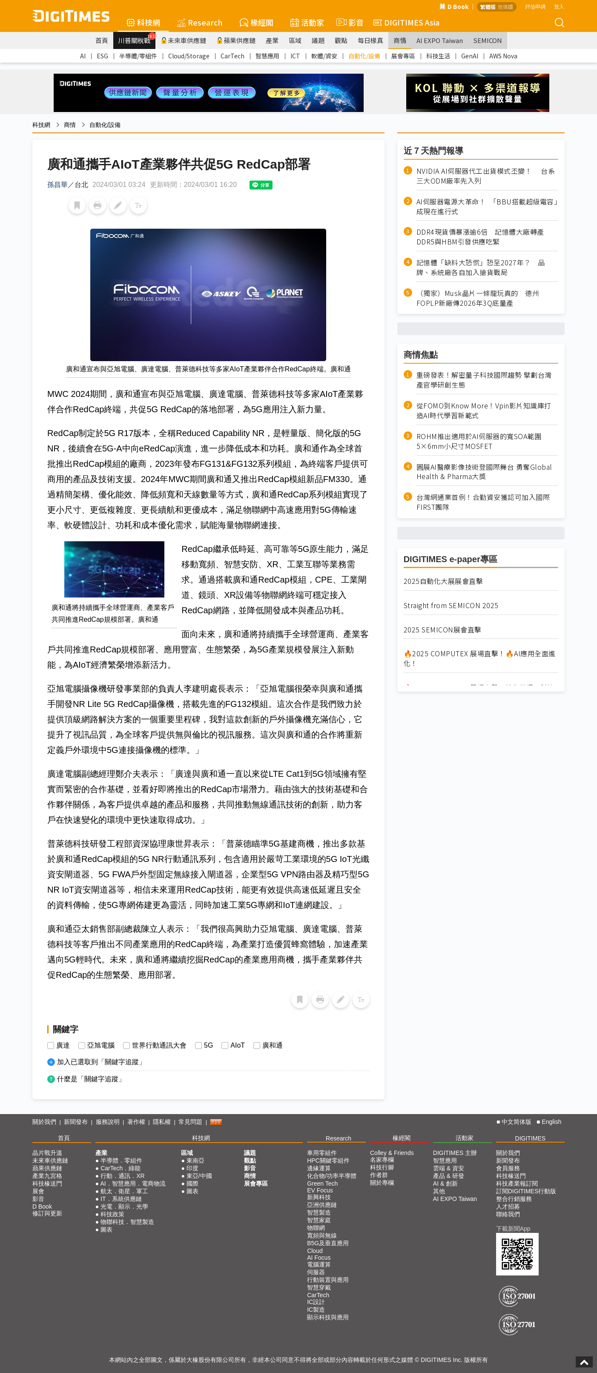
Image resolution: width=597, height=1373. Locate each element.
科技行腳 (382, 1167)
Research (200, 22)
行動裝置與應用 (328, 1279)
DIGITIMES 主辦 (455, 1152)
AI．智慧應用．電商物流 (132, 1183)
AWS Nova (503, 56)
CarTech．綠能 (120, 1168)
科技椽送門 (47, 1183)
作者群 (379, 1175)
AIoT (237, 1045)
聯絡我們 (508, 1214)
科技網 (143, 22)
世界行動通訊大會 (159, 1045)
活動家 (307, 22)
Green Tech (322, 1183)
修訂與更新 (47, 1213)
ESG (102, 56)
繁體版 (488, 6)
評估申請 (535, 6)
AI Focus (318, 1257)
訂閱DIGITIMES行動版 (526, 1191)
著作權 (136, 1121)
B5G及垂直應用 (328, 1243)
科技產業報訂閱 (517, 1183)
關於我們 (44, 1121)
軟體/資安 (324, 56)
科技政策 (112, 1214)
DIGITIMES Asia (406, 22)
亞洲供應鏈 (322, 1204)
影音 (348, 22)
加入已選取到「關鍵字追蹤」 (101, 1062)
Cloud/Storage (189, 56)
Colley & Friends (392, 1152)
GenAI (469, 56)
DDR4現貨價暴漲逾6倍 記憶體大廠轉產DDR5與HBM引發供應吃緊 (480, 237)
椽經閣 (256, 22)
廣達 (63, 1045)
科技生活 (438, 56)
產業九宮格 (47, 1175)
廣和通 (272, 1045)
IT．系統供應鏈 (120, 1198)
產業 (272, 40)
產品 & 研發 (448, 1175)
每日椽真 (370, 40)
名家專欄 (382, 1159)
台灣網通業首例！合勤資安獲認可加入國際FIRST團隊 (483, 502)
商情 (399, 40)
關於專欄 (382, 1182)
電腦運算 (319, 1264)
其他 (439, 1191)
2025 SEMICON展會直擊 (443, 630)
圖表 (106, 1229)
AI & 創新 (445, 1183)
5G (208, 1045)
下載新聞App (513, 1228)
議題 (318, 40)
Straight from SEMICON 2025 (451, 605)
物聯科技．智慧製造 (127, 1221)
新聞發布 (76, 1121)
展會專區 (403, 56)
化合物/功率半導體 (331, 1175)
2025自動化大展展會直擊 (443, 581)
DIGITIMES (530, 1138)
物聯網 (316, 1227)
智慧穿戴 (319, 1287)
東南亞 (195, 1160)
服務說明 (108, 1121)
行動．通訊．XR (122, 1175)
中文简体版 (516, 1121)
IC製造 (316, 1309)
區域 (295, 40)
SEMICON (487, 40)
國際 (192, 1183)
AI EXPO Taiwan (439, 40)
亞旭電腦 (101, 1045)
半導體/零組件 (138, 56)
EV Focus (320, 1190)
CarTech (232, 56)
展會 (38, 1191)
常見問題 (190, 1121)
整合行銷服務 (514, 1198)
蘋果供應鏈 (235, 40)
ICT (295, 56)
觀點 (341, 40)
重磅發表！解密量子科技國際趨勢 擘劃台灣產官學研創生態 (484, 380)
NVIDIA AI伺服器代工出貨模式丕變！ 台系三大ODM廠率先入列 (485, 176)
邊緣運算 (319, 1168)
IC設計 (316, 1301)
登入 (559, 6)
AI (83, 56)
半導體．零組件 (121, 1160)
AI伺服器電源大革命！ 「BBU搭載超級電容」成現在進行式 (487, 206)
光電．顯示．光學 (124, 1206)
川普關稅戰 (136, 38)
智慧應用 (267, 56)
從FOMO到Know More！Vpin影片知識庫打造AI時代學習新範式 (483, 410)
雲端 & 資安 (448, 1168)
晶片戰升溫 (47, 1152)
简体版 (505, 6)
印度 (192, 1168)
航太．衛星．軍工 (124, 1191)
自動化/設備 (364, 56)
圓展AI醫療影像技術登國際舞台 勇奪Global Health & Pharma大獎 (484, 472)
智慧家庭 (319, 1220)
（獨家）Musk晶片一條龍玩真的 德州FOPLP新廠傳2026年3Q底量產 (478, 298)
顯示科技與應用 (328, 1317)
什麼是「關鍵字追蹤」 (91, 1079)
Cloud (315, 1250)
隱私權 (162, 1121)
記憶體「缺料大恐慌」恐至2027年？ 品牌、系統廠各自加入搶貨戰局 (480, 267)
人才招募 (508, 1206)
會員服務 (508, 1168)
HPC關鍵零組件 (328, 1160)
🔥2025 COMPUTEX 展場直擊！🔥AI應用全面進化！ (480, 658)
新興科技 (319, 1197)
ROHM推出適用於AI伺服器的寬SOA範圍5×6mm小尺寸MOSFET (479, 441)
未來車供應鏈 (183, 40)
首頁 (101, 40)
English (551, 1121)
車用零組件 (322, 1152)
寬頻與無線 (322, 1235)
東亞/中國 (199, 1175)
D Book (453, 6)
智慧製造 (319, 1212)
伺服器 (316, 1272)
